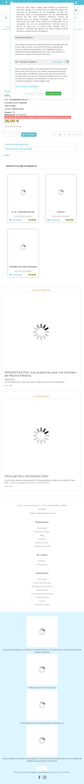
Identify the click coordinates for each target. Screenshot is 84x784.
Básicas (40, 93)
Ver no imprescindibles (26, 86)
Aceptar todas (53, 93)
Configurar (29, 93)
